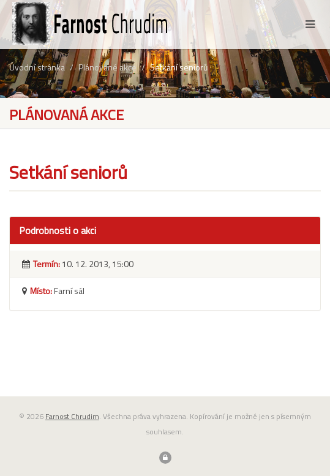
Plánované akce (107, 67)
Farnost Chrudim (72, 416)
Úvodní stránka (37, 67)
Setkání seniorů (179, 67)
